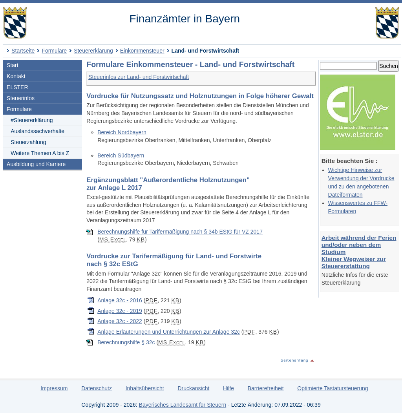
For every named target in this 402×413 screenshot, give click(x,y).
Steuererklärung (93, 51)
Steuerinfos (21, 98)
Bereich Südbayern (120, 155)
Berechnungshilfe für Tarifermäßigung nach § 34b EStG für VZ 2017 (180, 231)
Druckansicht (193, 388)
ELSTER (17, 87)
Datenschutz (96, 388)
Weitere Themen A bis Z (40, 153)
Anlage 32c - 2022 (119, 321)
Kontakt (16, 76)
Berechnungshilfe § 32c (126, 342)
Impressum (54, 388)
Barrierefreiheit (266, 388)
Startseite (23, 51)
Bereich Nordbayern (121, 132)
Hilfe (228, 388)
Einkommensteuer (142, 51)
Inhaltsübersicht (145, 388)
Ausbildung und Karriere (36, 164)
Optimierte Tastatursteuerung (332, 388)
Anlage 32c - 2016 (119, 300)
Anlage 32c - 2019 (119, 311)
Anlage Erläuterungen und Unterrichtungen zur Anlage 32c (168, 332)
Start (12, 65)
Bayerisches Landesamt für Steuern (183, 405)
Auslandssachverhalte (37, 131)
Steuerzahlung (28, 142)
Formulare (54, 51)
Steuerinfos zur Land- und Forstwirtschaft (138, 77)
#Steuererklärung (32, 120)
